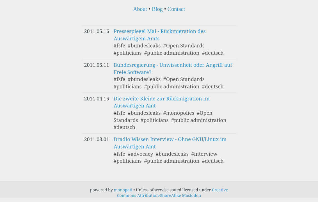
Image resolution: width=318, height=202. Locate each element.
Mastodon (191, 195)
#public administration (172, 52)
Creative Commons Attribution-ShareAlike (172, 192)
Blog (157, 9)
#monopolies (178, 112)
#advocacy (140, 153)
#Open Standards (184, 45)
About (140, 9)
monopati (123, 189)
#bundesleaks (144, 45)
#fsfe (119, 45)
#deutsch (213, 52)
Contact (176, 9)
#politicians (127, 52)
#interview (204, 153)
